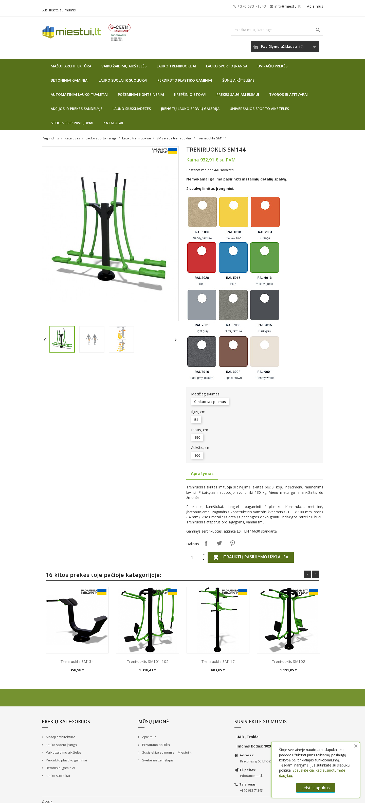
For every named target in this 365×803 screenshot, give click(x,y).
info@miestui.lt (92, 6)
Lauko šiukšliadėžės (132, 104)
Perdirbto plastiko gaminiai (184, 76)
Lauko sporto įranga (226, 62)
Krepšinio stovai (190, 90)
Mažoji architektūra (71, 62)
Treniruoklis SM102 (288, 657)
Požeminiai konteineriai (141, 90)
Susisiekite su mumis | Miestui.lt (166, 748)
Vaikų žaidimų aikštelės (124, 62)
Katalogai (113, 119)
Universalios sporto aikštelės (259, 104)
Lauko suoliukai (57, 772)
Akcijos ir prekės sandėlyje (76, 104)
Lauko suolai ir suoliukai (123, 76)
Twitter (219, 539)
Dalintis (206, 539)
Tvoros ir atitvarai (288, 90)
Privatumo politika (155, 741)
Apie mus (275, 6)
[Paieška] (277, 26)
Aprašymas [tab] (202, 469)
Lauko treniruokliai (176, 62)
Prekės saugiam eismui (237, 90)
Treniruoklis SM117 (218, 657)
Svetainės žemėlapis (157, 756)
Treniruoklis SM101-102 (148, 657)
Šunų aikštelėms (238, 76)
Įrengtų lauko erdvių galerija (190, 104)
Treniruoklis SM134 (77, 657)
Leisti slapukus (315, 788)
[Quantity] (195, 553)
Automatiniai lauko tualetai (79, 90)
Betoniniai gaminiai (69, 76)
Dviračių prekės (272, 62)
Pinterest (232, 539)
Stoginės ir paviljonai (72, 119)
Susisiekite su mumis (305, 6)
